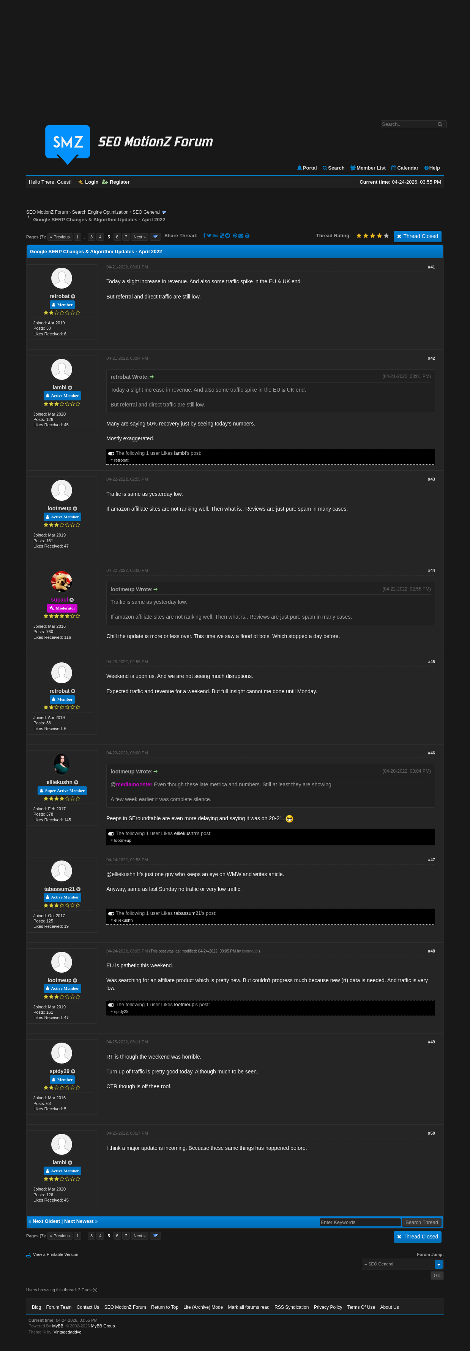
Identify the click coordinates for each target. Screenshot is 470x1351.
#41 (431, 267)
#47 (431, 859)
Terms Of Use (361, 1307)
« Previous (60, 237)
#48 (431, 951)
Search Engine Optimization (100, 212)
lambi (60, 387)
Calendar (404, 168)
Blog (36, 1307)
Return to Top (164, 1307)
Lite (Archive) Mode (203, 1307)
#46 (431, 753)
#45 (431, 661)
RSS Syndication (291, 1307)
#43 (431, 479)
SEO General (145, 212)
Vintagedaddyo (67, 1332)
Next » (140, 237)
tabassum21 (59, 889)
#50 (431, 1133)
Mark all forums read (249, 1307)
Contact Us (88, 1307)
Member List (368, 168)
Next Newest (78, 1221)
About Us (389, 1307)
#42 (431, 358)
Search (333, 168)
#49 (431, 1042)
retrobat (59, 296)
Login (88, 182)
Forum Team (58, 1307)
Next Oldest (46, 1221)
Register (115, 182)
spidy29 (121, 1011)
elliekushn (60, 782)
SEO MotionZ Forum (47, 212)
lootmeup (59, 508)
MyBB (57, 1326)
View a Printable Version (55, 1254)
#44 (431, 570)
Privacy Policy (328, 1307)
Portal (307, 168)
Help (432, 168)
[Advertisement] (235, 56)
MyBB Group (103, 1326)
